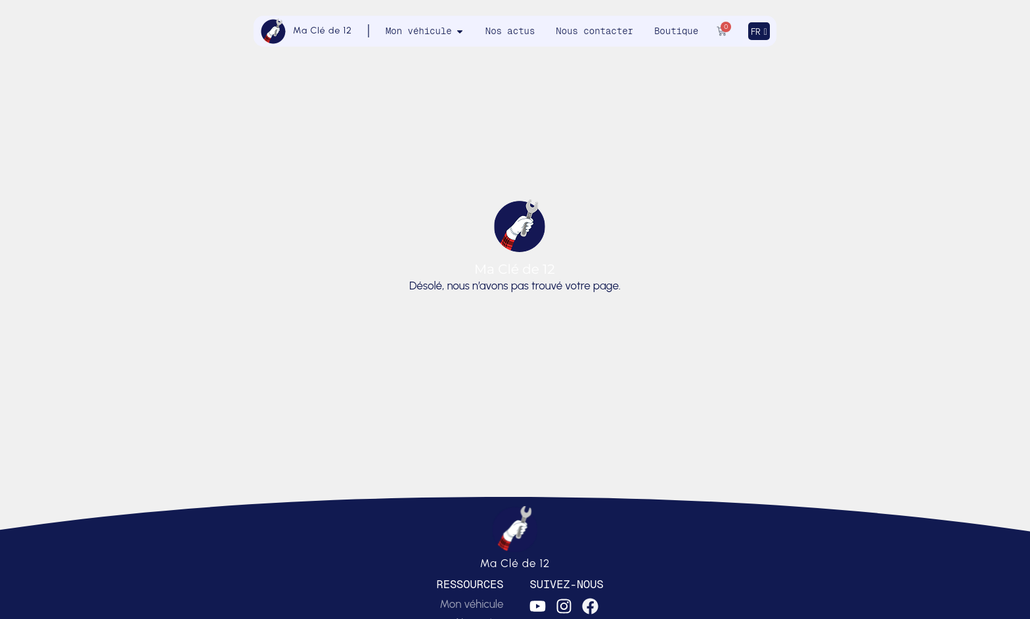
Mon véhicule (471, 603)
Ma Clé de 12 (322, 30)
